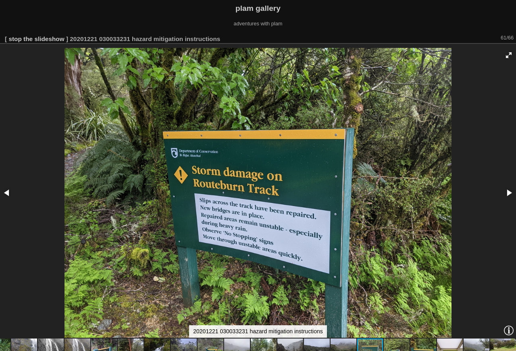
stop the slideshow (36, 38)
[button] (508, 55)
